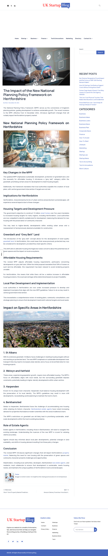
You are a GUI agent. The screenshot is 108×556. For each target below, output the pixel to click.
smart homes (45, 213)
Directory (78, 38)
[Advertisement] (54, 23)
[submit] (95, 529)
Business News (84, 124)
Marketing (69, 38)
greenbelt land (8, 241)
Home (17, 38)
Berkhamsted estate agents (41, 409)
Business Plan (84, 127)
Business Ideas (84, 117)
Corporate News (85, 131)
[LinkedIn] (15, 5)
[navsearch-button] (99, 5)
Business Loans (84, 121)
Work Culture (84, 169)
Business (34, 38)
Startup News (84, 158)
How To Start (84, 141)
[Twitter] (11, 5)
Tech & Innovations (57, 38)
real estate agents (58, 463)
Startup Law (83, 155)
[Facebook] (8, 5)
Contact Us (88, 38)
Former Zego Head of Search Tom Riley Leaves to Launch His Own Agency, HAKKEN (91, 92)
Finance (44, 38)
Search (81, 49)
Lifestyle (82, 145)
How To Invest (84, 138)
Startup (24, 38)
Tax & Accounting (85, 162)
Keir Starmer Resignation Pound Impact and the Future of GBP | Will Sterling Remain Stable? (91, 80)
